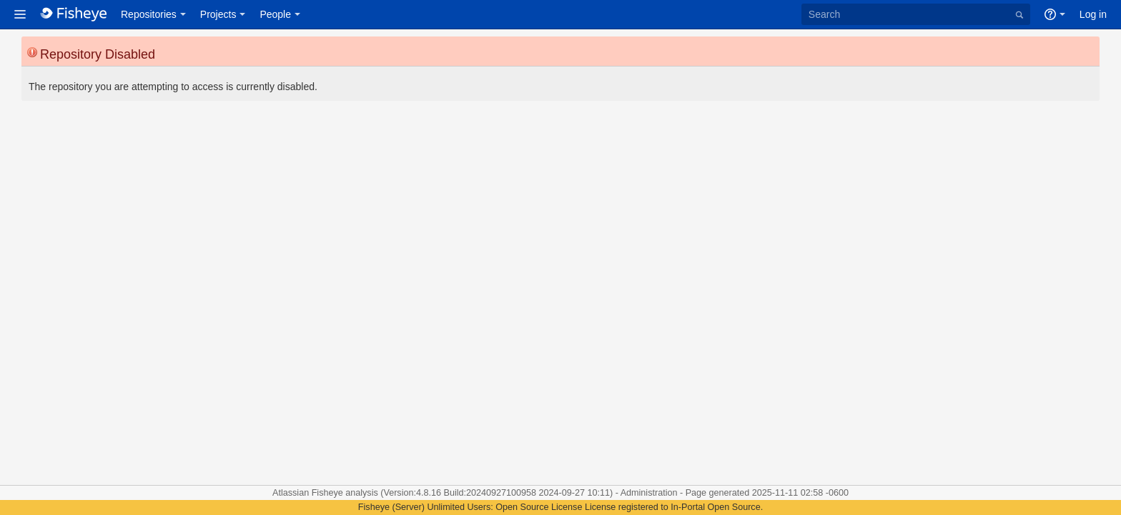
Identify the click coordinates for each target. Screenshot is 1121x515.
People (275, 14)
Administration (649, 493)
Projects (218, 14)
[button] (20, 14)
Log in (1093, 14)
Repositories (149, 14)
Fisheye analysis (346, 493)
